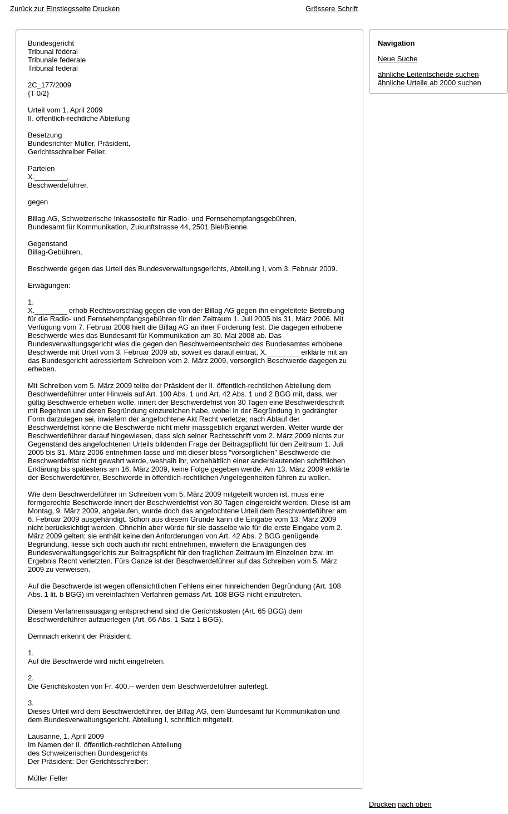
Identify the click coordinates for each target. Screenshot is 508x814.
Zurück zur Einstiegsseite (50, 8)
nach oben (415, 804)
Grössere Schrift (331, 8)
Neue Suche (398, 59)
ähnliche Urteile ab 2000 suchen (429, 83)
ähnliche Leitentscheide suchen (428, 74)
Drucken (106, 8)
